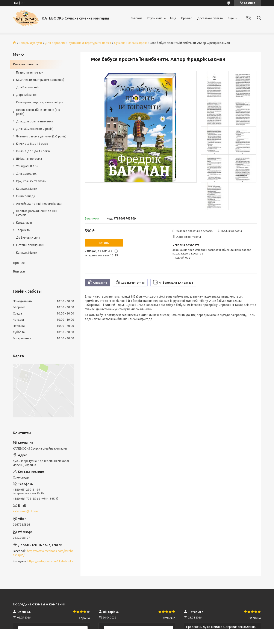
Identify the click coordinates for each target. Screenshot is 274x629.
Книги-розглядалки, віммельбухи (39, 102)
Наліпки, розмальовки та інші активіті (36, 213)
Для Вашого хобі (27, 87)
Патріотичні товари (29, 72)
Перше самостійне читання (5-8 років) (38, 112)
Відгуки (19, 271)
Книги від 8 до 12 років (32, 143)
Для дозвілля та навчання (34, 121)
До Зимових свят (28, 237)
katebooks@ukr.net (26, 511)
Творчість (23, 230)
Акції (173, 18)
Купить (104, 242)
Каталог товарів (25, 64)
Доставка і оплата (210, 18)
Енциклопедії (25, 196)
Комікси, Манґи (26, 188)
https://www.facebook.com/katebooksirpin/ (43, 553)
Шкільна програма (29, 158)
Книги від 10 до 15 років (33, 151)
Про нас (186, 18)
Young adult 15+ (27, 166)
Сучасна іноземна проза (130, 43)
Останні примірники (30, 245)
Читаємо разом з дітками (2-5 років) (41, 136)
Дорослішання (26, 94)
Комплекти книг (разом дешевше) (40, 79)
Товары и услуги (30, 43)
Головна (136, 18)
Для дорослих (55, 43)
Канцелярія (24, 222)
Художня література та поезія (89, 43)
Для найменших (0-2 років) (34, 129)
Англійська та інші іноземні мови (39, 203)
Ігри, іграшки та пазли (31, 181)
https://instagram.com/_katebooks (50, 561)
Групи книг (154, 18)
